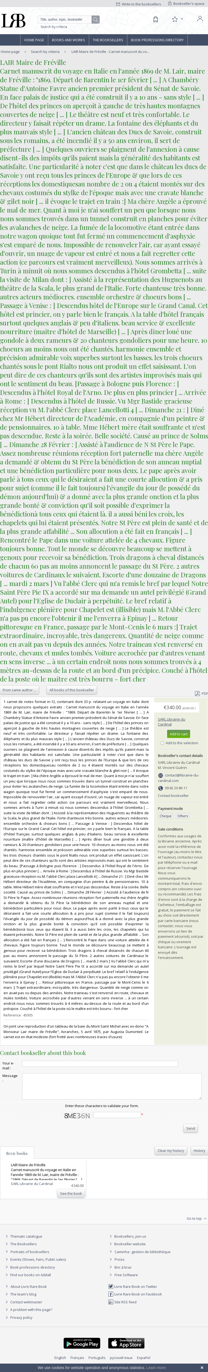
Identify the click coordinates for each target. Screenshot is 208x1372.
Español (143, 1362)
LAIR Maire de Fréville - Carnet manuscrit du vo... (111, 51)
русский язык (121, 1362)
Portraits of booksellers (30, 1256)
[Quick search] (68, 19)
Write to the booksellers (138, 4)
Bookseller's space (186, 3)
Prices (120, 1264)
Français (77, 1362)
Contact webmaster (23, 1307)
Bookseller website (127, 1248)
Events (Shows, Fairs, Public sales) (35, 1264)
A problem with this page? (28, 1314)
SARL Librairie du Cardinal (171, 722)
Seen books (17, 1158)
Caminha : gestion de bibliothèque (143, 1256)
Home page (34, 39)
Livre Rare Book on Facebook (135, 1299)
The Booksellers (108, 39)
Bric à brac (123, 1272)
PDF (201, 693)
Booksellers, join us (127, 1241)
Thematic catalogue (23, 1241)
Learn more (156, 1367)
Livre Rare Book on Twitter (132, 1291)
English (60, 1362)
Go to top (197, 1223)
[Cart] (155, 19)
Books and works (68, 39)
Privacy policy (18, 1322)
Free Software (126, 1279)
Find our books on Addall (27, 1279)
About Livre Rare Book (29, 1291)
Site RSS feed (122, 1307)
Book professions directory (157, 39)
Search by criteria (54, 26)
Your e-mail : (8, 1065)
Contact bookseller (173, 795)
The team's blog (20, 1299)
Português (97, 1362)
